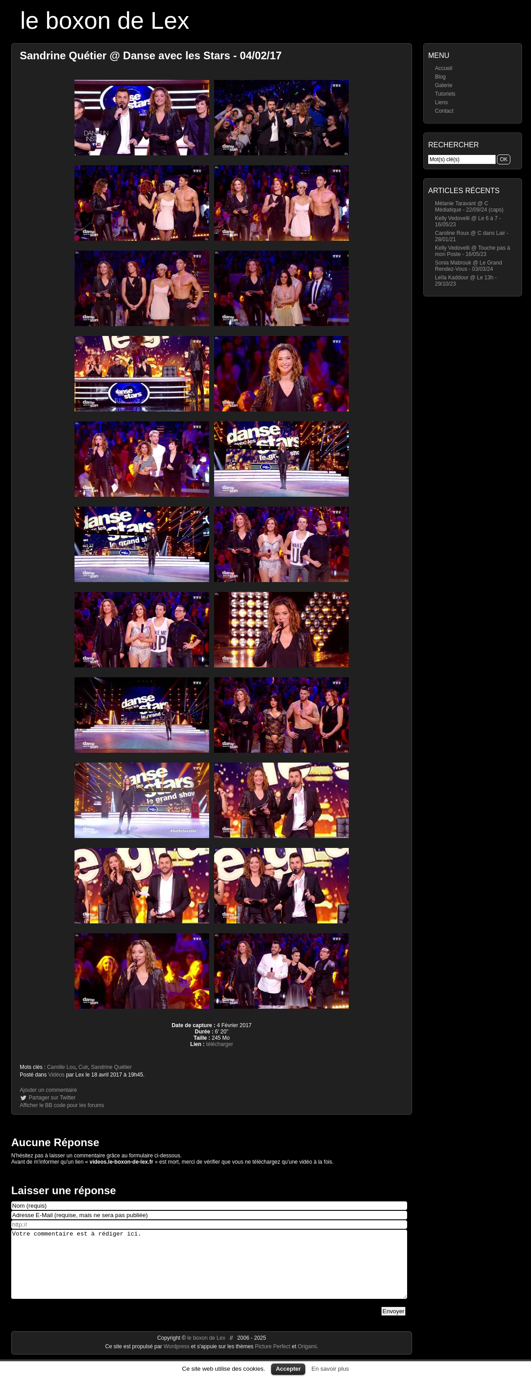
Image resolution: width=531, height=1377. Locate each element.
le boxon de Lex (104, 20)
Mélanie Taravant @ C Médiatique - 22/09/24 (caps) (469, 206)
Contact (444, 111)
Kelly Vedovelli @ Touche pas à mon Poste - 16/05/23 (472, 251)
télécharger (219, 1044)
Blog (440, 77)
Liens (441, 102)
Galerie (443, 85)
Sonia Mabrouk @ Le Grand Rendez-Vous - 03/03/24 (468, 266)
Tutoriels (445, 94)
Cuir (83, 1067)
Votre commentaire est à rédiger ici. (209, 1271)
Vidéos (56, 1075)
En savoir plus (330, 1368)
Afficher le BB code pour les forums (62, 1105)
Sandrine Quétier (111, 1067)
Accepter (288, 1368)
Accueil (443, 68)
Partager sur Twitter (52, 1098)
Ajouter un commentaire (48, 1090)
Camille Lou (61, 1067)
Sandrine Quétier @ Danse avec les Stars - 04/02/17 (151, 55)
